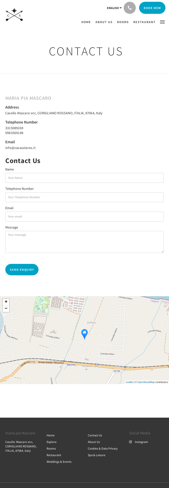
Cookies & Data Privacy (103, 448)
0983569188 (14, 133)
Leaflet (129, 382)
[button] (162, 21)
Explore (52, 442)
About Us (94, 442)
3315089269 (14, 128)
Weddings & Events (59, 462)
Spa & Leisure (96, 455)
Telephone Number (19, 188)
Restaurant (54, 455)
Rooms (51, 448)
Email (9, 208)
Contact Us (95, 435)
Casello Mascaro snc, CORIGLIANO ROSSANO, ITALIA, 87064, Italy (53, 113)
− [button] (6, 308)
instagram (138, 442)
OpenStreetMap (146, 382)
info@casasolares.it (20, 147)
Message (11, 227)
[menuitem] (87, 22)
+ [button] (6, 302)
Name (9, 169)
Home (51, 435)
